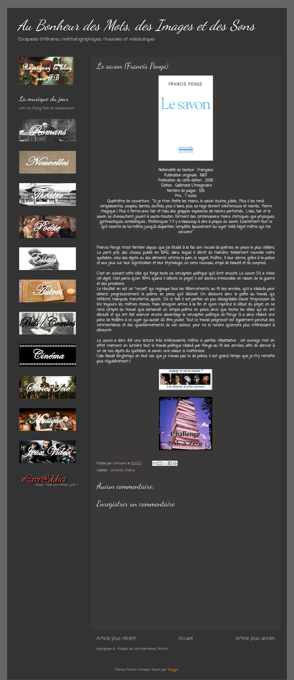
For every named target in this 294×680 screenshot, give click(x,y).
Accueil (185, 638)
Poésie (130, 470)
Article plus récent (116, 638)
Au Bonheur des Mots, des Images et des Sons (136, 25)
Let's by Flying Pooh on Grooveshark (46, 108)
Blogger (173, 669)
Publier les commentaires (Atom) (142, 648)
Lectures (117, 470)
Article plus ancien (255, 638)
